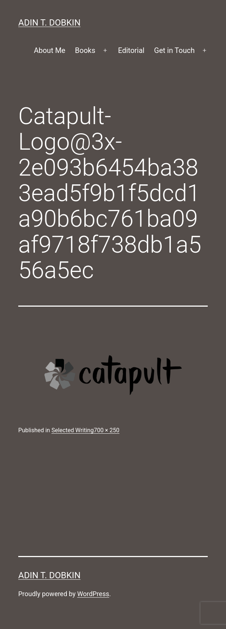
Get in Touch (174, 50)
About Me (49, 50)
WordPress (93, 594)
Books (85, 50)
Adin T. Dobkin (49, 23)
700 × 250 (106, 430)
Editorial (131, 50)
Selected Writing (72, 430)
